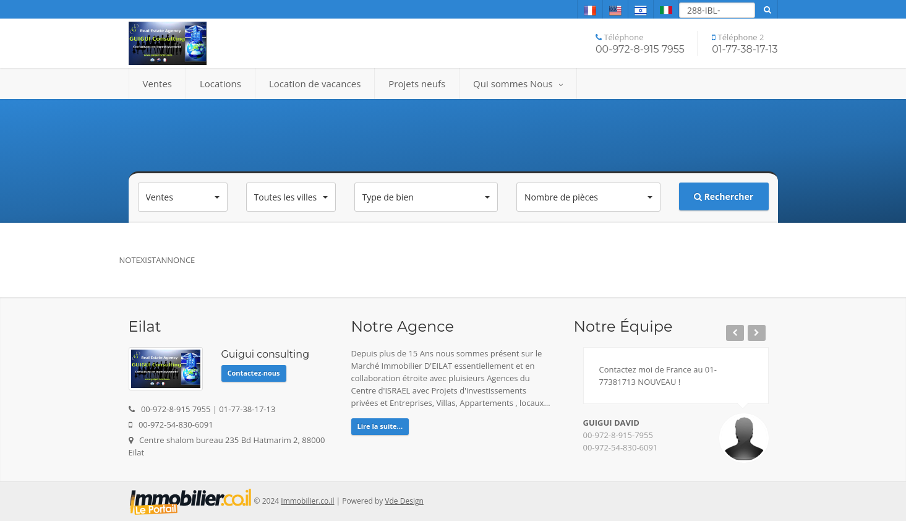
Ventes (157, 83)
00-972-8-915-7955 (618, 435)
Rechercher (723, 196)
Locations (220, 83)
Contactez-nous (254, 372)
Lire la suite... (380, 426)
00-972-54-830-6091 (620, 447)
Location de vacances (315, 83)
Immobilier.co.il (307, 501)
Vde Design (404, 501)
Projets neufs (416, 83)
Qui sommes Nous (518, 83)
